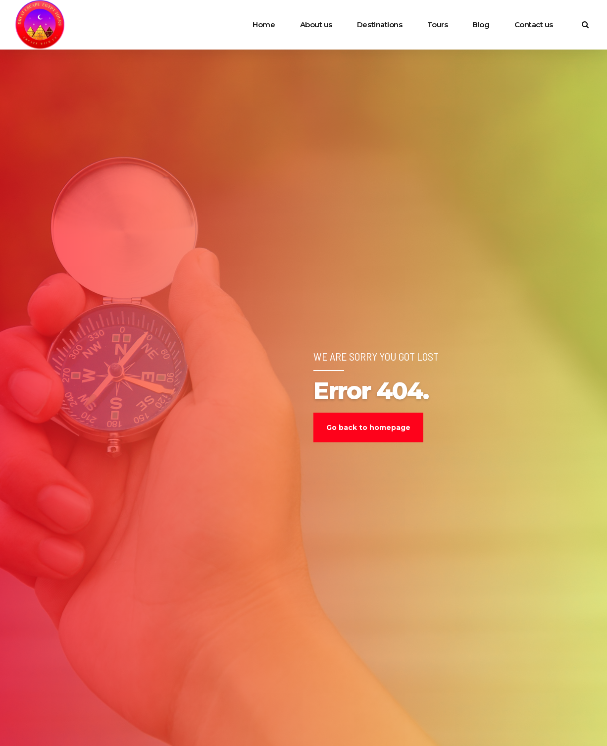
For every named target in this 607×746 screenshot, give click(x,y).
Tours (437, 24)
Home (264, 24)
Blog (480, 24)
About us (316, 24)
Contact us (534, 24)
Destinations (380, 24)
